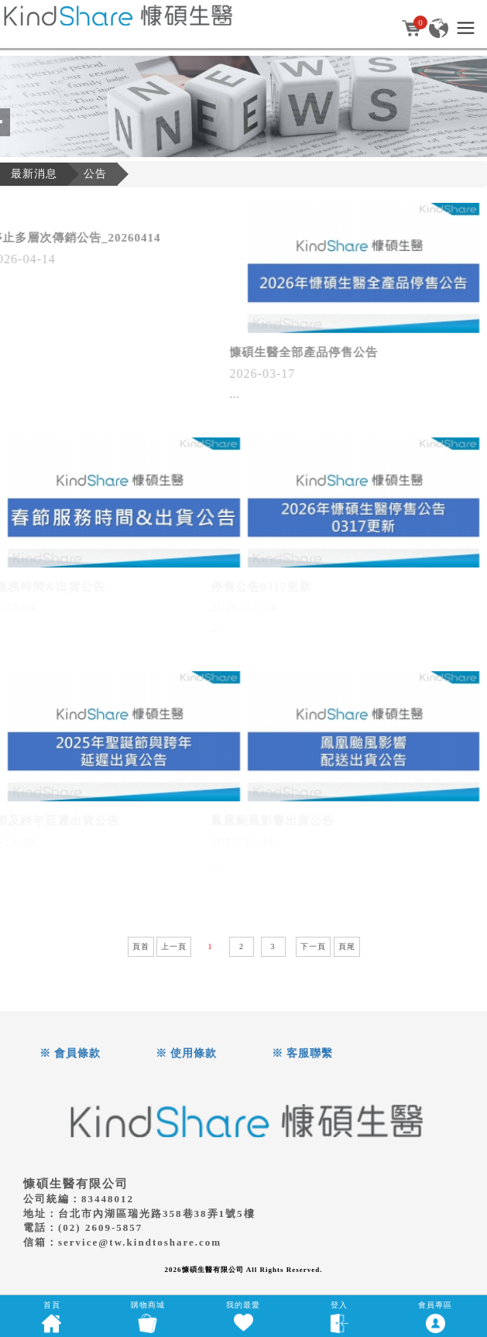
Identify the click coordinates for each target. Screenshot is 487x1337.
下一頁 (313, 946)
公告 (95, 174)
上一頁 (174, 946)
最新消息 (34, 174)
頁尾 (346, 946)
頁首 (140, 946)
